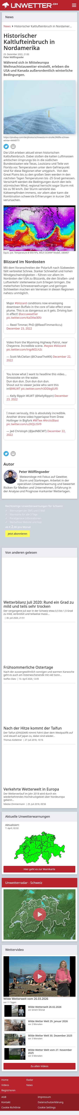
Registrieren (8, 1090)
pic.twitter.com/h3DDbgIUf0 (39, 389)
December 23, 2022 (19, 328)
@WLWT (15, 389)
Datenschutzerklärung (50, 1102)
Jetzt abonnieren (17, 533)
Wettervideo (14, 950)
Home (4, 1079)
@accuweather (28, 314)
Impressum (44, 1097)
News (7, 26)
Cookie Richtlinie (10, 1107)
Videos (5, 1085)
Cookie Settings (47, 1107)
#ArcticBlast (51, 420)
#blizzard (21, 303)
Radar (29, 1079)
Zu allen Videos (39, 1066)
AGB (3, 1097)
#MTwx (37, 420)
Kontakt (5, 1102)
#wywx (48, 346)
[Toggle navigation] (74, 5)
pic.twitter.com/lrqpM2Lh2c (24, 349)
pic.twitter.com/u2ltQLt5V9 (23, 424)
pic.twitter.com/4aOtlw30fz (24, 318)
